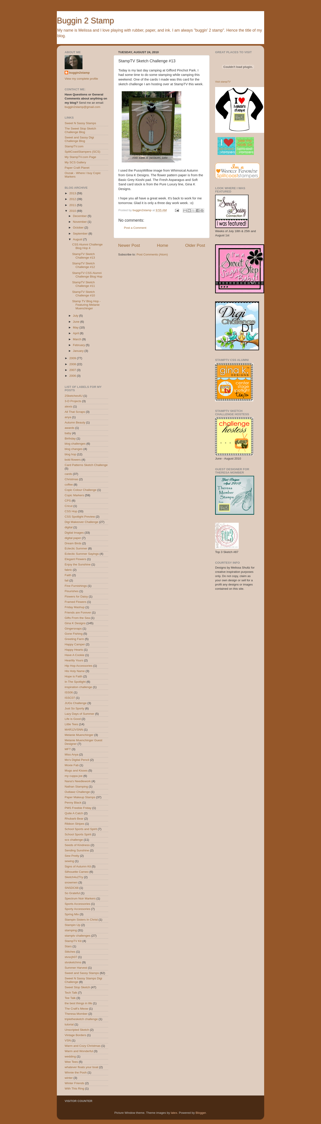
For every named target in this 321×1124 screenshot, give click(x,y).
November (80, 221)
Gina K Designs (75, 623)
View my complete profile (81, 78)
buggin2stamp (79, 72)
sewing (69, 861)
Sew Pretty (72, 855)
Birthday (70, 438)
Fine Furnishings (76, 585)
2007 (73, 370)
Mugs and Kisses (76, 770)
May (76, 327)
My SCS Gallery (75, 162)
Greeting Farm (74, 639)
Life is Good (73, 719)
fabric (68, 569)
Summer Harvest (76, 967)
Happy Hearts (74, 649)
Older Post (195, 245)
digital (68, 527)
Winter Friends (74, 1083)
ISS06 (69, 692)
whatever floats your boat (81, 1067)
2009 (73, 358)
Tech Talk (71, 992)
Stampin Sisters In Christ (81, 919)
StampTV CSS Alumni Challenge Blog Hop (87, 274)
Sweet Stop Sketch (77, 987)
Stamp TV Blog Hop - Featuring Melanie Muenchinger (86, 305)
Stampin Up (72, 925)
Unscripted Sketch (77, 1029)
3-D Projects (73, 401)
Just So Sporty (74, 708)
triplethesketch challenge (81, 1019)
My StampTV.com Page (80, 157)
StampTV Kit (73, 941)
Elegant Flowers (75, 559)
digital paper (73, 538)
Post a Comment (135, 227)
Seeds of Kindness (77, 845)
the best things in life (78, 1003)
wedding (70, 1056)
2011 (73, 205)
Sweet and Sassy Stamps (82, 973)
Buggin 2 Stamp (85, 20)
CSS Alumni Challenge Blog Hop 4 (87, 246)
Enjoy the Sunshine (78, 564)
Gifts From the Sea (77, 618)
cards (68, 474)
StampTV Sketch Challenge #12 (83, 265)
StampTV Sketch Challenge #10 (83, 293)
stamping (71, 930)
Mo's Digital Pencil (77, 759)
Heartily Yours (74, 660)
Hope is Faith (73, 676)
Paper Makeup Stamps (80, 797)
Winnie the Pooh (76, 1072)
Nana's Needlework (78, 781)
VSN (68, 1040)
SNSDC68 (71, 887)
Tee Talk (70, 998)
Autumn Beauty (75, 422)
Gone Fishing (73, 633)
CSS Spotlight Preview (80, 516)
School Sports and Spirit (81, 829)
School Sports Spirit (78, 834)
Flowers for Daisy (76, 596)
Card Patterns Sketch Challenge (86, 465)
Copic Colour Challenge (81, 490)
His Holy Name (75, 671)
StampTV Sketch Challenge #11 (83, 284)
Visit (222, 81)
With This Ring (74, 1088)
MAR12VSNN (74, 729)
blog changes (73, 449)
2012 (73, 199)
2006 (73, 375)
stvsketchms (73, 962)
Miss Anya (71, 754)
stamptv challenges (78, 935)
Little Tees (71, 724)
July (76, 315)
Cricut (68, 506)
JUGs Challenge (75, 703)
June (76, 321)
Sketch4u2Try (74, 877)
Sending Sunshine (77, 850)
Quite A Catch (74, 813)
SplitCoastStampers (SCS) (82, 151)
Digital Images (74, 532)
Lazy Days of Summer (79, 713)
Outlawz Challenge (77, 792)
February (79, 345)
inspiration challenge (78, 687)
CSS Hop (71, 511)
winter (69, 1077)
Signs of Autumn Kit (78, 866)
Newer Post (129, 245)
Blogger (200, 1112)
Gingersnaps (73, 628)
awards (69, 427)
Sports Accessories (77, 903)
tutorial (69, 1024)
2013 (73, 193)
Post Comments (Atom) (152, 254)
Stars (68, 946)
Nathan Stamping (76, 786)
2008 (73, 364)
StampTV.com (74, 146)
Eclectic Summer (76, 548)
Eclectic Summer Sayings (82, 553)
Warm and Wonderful (79, 1051)
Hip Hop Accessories (79, 665)
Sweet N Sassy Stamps (80, 123)
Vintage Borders (75, 1035)
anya (68, 417)
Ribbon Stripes (74, 823)
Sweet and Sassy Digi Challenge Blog (79, 139)
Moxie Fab (72, 765)
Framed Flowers (75, 602)
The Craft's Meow (76, 1008)
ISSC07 (70, 697)
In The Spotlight (75, 681)
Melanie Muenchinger (79, 735)
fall (66, 580)
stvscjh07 (71, 957)
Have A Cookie (74, 655)
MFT (68, 749)
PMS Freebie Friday (78, 808)
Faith (68, 575)
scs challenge (74, 839)
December (80, 216)
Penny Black (73, 802)
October (78, 227)
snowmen (71, 882)
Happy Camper (75, 644)
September (80, 233)
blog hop (70, 454)
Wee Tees (71, 1061)
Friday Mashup (74, 607)
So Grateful (72, 893)
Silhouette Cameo (76, 871)
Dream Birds (73, 543)
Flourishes (71, 591)
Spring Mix (72, 914)
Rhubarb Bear (74, 818)
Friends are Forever (78, 612)
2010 (73, 211)
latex (174, 1112)
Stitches (70, 951)
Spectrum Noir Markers (80, 898)
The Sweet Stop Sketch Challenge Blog (80, 130)
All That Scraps (75, 411)
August (78, 239)
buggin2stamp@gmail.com (82, 107)
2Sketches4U (73, 395)
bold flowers (73, 459)
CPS (68, 500)
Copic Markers (74, 495)
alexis (68, 406)
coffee (69, 484)
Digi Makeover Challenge (81, 522)
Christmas (71, 479)
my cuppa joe (73, 776)
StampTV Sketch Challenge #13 (83, 255)
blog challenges (75, 443)
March (77, 339)
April (76, 333)
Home (162, 245)
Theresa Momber (76, 1013)
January (78, 350)
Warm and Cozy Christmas (83, 1045)
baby (68, 433)
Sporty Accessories (77, 909)
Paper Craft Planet (77, 167)
